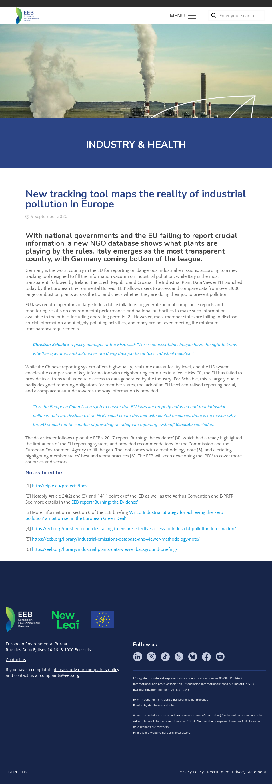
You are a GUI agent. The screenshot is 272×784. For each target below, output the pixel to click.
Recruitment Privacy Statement (236, 772)
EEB (23, 619)
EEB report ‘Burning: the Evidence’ (104, 502)
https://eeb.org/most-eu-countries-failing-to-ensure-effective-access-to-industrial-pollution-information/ (134, 528)
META (65, 619)
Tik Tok (165, 656)
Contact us (16, 659)
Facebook (206, 656)
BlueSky (192, 656)
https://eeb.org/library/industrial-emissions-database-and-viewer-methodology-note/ (116, 539)
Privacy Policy (191, 772)
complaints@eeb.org (59, 675)
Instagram (151, 656)
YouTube (220, 656)
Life (102, 619)
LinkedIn (137, 656)
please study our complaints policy (86, 669)
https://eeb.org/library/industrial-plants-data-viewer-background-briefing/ (104, 549)
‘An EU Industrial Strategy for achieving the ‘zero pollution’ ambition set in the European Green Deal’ (124, 515)
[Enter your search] (236, 15)
